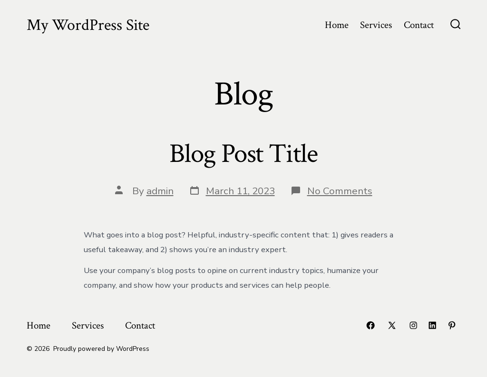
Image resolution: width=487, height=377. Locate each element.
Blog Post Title (243, 153)
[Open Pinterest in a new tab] (451, 325)
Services (376, 25)
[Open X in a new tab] (392, 325)
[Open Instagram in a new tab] (413, 325)
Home (337, 25)
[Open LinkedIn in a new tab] (432, 325)
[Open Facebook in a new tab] (370, 325)
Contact (419, 25)
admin (160, 191)
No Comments (339, 191)
